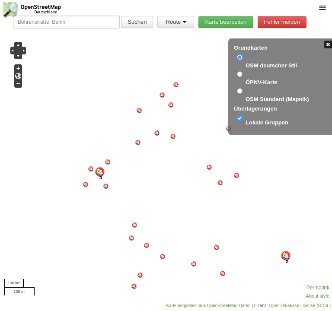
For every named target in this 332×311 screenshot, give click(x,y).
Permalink (317, 288)
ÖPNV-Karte (262, 82)
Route (176, 22)
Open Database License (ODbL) (300, 305)
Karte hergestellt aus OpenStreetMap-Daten (208, 305)
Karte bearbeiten (225, 22)
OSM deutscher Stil (271, 65)
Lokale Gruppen (267, 122)
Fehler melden (282, 22)
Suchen (137, 22)
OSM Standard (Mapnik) (277, 99)
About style (317, 295)
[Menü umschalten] (322, 7)
